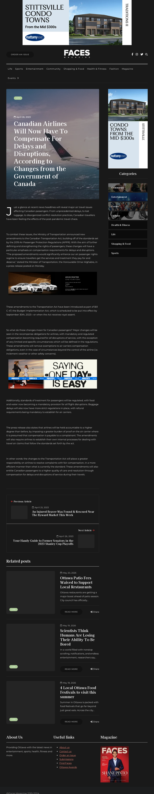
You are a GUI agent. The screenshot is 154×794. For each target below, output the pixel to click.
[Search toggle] (146, 54)
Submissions (66, 743)
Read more (55, 603)
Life (10, 68)
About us (64, 731)
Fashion (114, 68)
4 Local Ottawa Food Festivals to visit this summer (70, 678)
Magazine (127, 68)
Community (53, 68)
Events (12, 78)
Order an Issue (67, 739)
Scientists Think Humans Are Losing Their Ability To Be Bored (69, 627)
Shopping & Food (74, 68)
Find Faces (65, 746)
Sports (19, 68)
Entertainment (34, 68)
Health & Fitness (96, 68)
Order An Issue (20, 54)
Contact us (65, 735)
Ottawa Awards (68, 751)
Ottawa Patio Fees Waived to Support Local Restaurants (68, 580)
